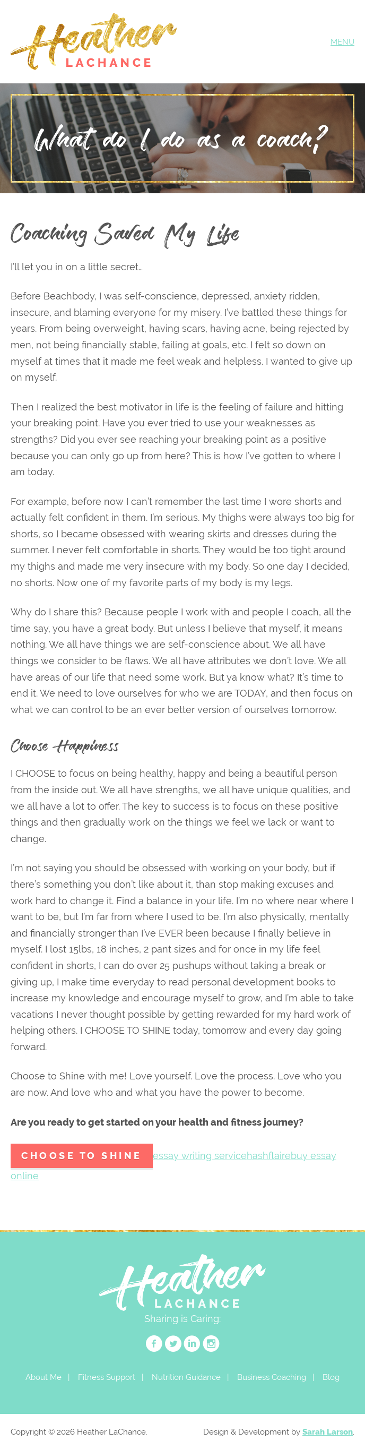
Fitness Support (106, 1377)
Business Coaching (271, 1377)
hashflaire (269, 1155)
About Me (43, 1377)
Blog (331, 1377)
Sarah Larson (327, 1431)
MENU (342, 41)
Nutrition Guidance (186, 1377)
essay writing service (200, 1155)
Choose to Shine (81, 1155)
